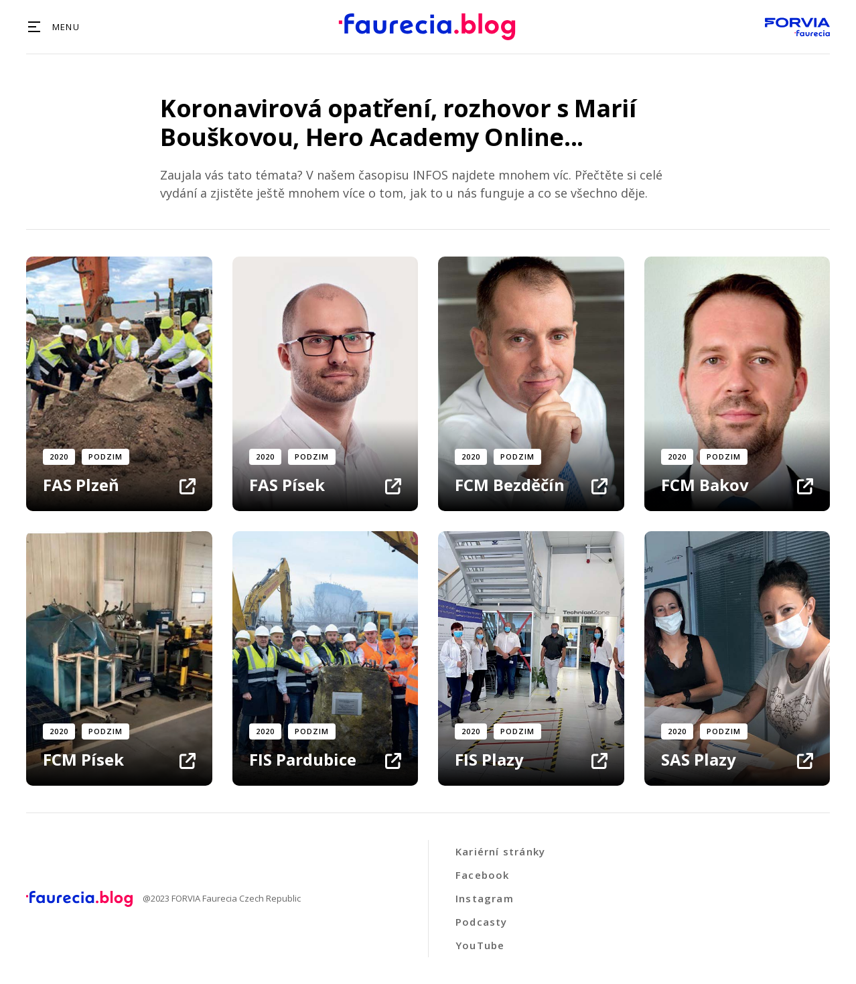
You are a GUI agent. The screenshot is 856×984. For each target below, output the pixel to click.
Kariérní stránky (500, 851)
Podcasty (481, 921)
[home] (427, 27)
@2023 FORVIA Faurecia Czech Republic (222, 899)
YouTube (479, 945)
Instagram (484, 898)
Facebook (482, 875)
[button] (53, 27)
